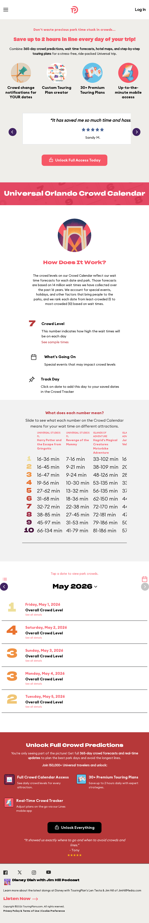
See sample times (55, 342)
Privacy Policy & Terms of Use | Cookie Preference (34, 910)
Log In (140, 9)
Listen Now (22, 899)
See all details (33, 614)
